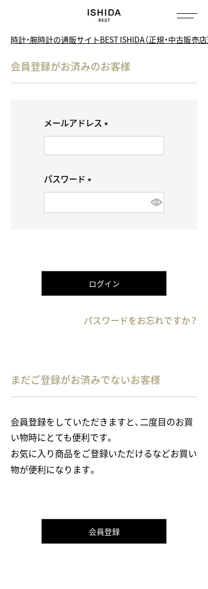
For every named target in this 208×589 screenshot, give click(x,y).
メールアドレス (78, 122)
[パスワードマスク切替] (155, 202)
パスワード (69, 178)
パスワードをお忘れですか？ (140, 320)
